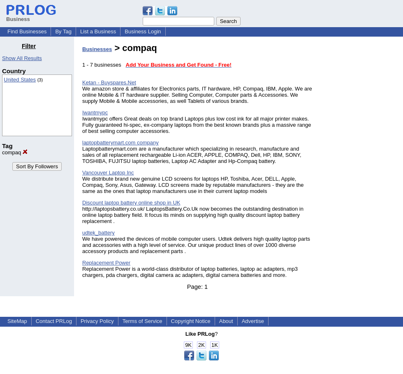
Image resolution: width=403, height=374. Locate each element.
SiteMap (17, 321)
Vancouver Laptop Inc (108, 173)
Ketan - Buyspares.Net (109, 82)
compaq (15, 152)
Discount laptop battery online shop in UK (131, 203)
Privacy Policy (97, 321)
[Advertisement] (361, 166)
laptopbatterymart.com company (120, 142)
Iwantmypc (95, 112)
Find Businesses (26, 31)
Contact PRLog (54, 321)
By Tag (63, 31)
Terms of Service (142, 321)
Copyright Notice (191, 321)
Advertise (253, 321)
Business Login (143, 31)
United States (20, 80)
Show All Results (22, 58)
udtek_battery (98, 233)
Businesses (97, 49)
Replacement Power (106, 263)
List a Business (98, 31)
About (226, 321)
